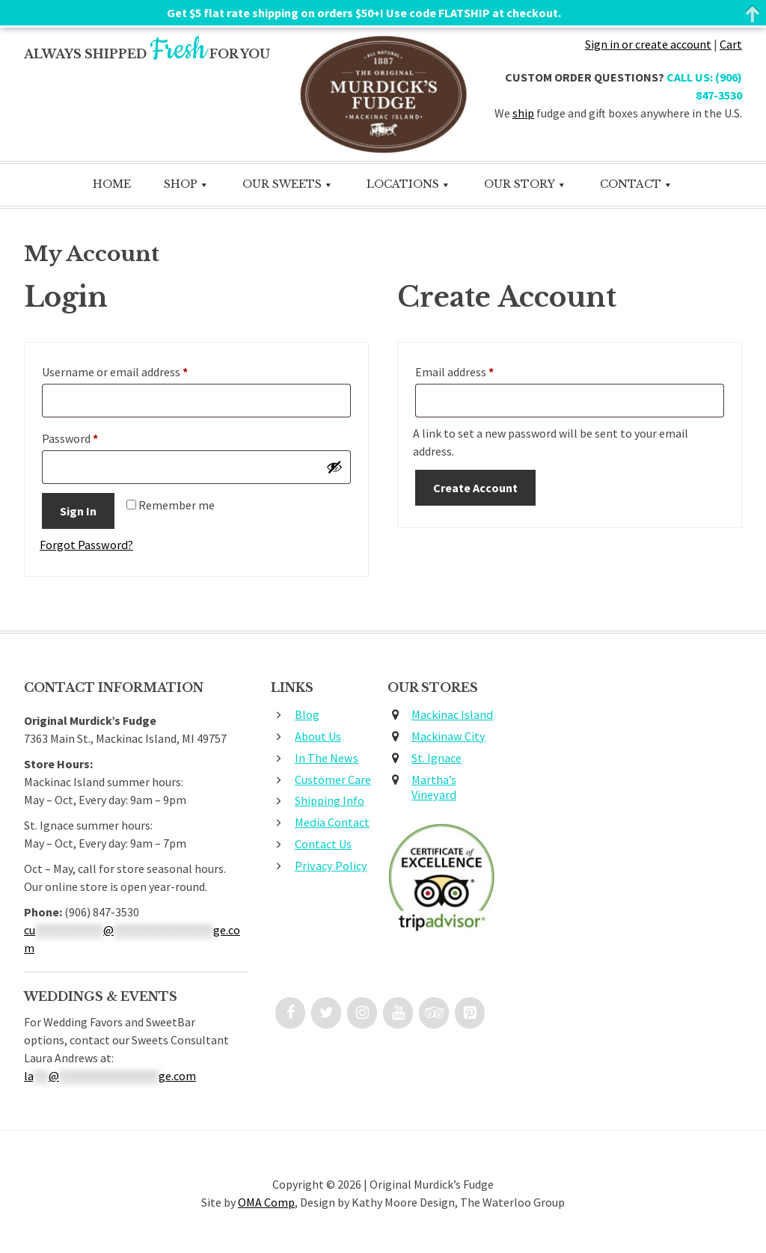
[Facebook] (290, 1014)
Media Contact (332, 823)
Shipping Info (329, 801)
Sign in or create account (648, 44)
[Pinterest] (470, 1014)
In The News (326, 758)
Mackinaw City (447, 736)
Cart (731, 44)
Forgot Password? (86, 546)
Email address (476, 371)
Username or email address (137, 371)
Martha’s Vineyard (433, 788)
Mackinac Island (451, 715)
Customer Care (333, 780)
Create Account (475, 489)
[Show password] (334, 468)
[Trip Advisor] (434, 1014)
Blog (307, 715)
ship (523, 112)
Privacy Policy (330, 866)
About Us (318, 736)
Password (92, 437)
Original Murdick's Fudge (383, 95)
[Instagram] (362, 1014)
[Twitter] (326, 1014)
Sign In (78, 512)
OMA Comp (266, 1203)
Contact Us (323, 844)
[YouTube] (398, 1014)
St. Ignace (436, 758)
